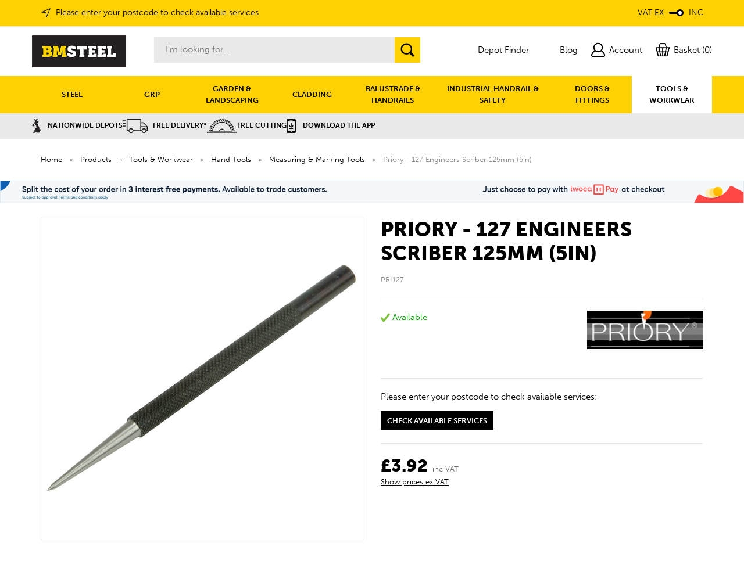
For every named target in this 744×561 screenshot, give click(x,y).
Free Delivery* (165, 125)
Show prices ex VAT (415, 481)
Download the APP (331, 125)
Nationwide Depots (77, 125)
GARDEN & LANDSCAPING (232, 94)
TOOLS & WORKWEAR (672, 94)
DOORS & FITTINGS (592, 94)
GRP (152, 94)
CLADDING (312, 94)
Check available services (437, 420)
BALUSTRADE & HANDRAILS (393, 94)
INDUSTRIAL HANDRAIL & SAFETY (493, 94)
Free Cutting (247, 125)
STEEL (72, 94)
